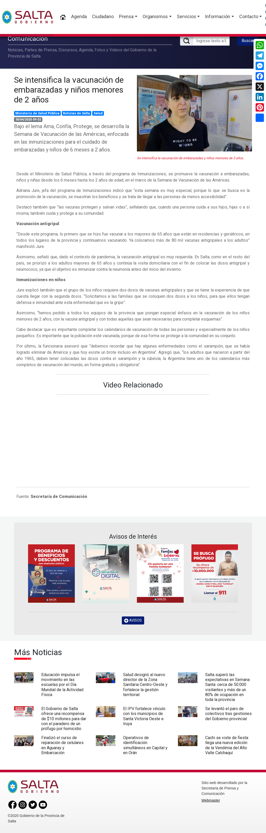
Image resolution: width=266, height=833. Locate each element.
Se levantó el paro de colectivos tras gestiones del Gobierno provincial (228, 713)
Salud (98, 113)
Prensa (126, 16)
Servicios (186, 16)
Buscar (248, 40)
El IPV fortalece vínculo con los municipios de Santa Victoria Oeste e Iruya (144, 716)
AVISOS (133, 620)
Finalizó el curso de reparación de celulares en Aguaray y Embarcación (62, 745)
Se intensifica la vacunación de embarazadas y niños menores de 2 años (69, 90)
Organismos (155, 16)
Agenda (79, 16)
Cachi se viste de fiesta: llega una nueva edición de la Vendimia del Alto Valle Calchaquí (227, 745)
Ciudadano (103, 16)
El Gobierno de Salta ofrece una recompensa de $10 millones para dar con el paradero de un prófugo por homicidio (63, 718)
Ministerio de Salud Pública (37, 113)
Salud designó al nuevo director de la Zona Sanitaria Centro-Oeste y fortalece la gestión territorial (145, 684)
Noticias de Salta (76, 113)
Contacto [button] (248, 16)
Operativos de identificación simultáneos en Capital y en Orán (145, 745)
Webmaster (211, 800)
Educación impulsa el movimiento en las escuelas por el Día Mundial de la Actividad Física (62, 684)
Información (217, 16)
